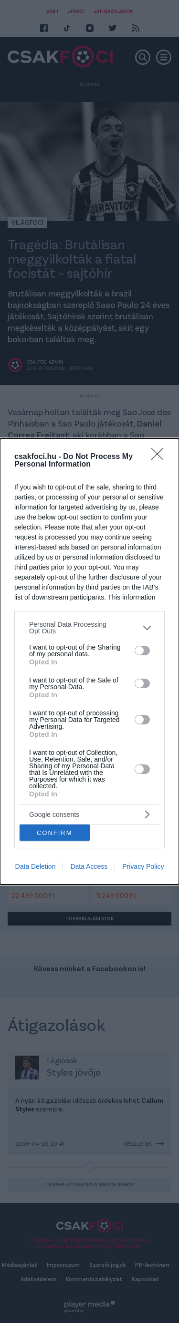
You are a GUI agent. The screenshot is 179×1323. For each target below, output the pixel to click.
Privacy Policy (143, 866)
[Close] (160, 457)
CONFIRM (55, 832)
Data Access (88, 866)
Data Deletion (35, 866)
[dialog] (89, 661)
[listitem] (89, 627)
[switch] (142, 650)
